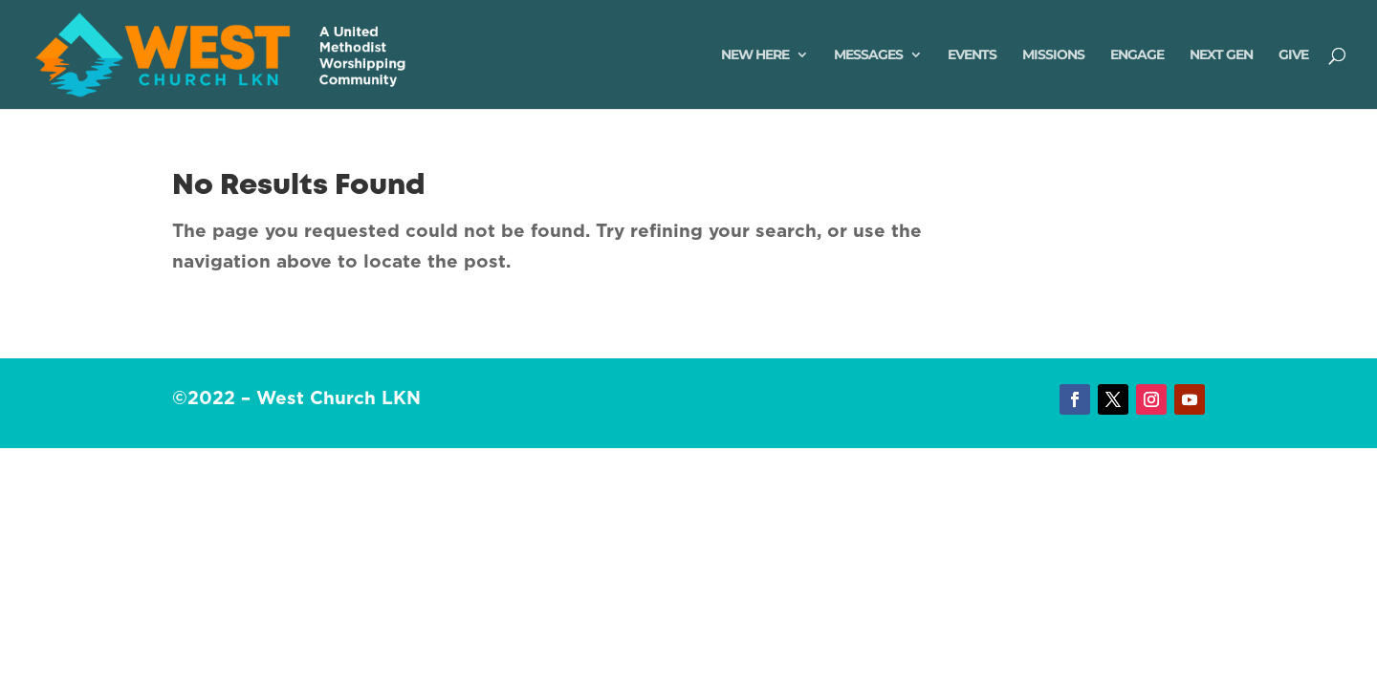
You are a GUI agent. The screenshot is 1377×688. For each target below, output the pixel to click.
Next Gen (1221, 55)
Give (1293, 55)
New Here (755, 55)
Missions (1053, 55)
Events (972, 55)
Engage (1137, 55)
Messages (868, 55)
